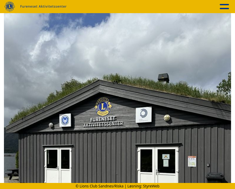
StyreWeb (151, 185)
